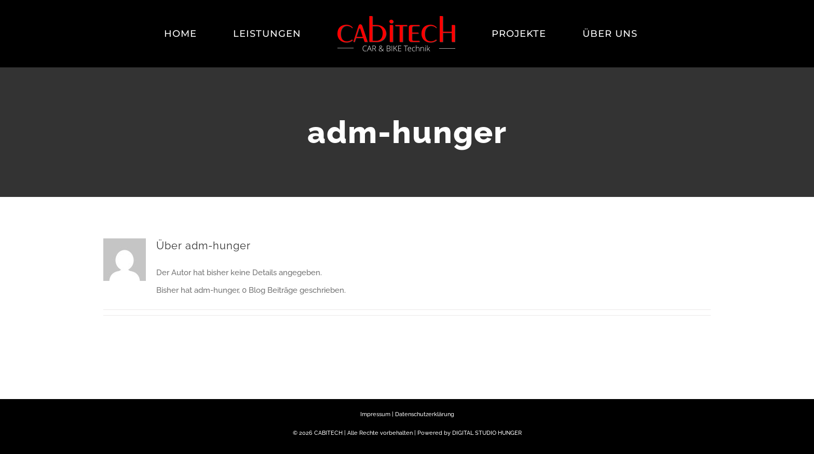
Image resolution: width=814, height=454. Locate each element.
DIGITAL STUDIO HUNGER (487, 433)
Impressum (375, 414)
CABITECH (328, 433)
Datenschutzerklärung (424, 414)
